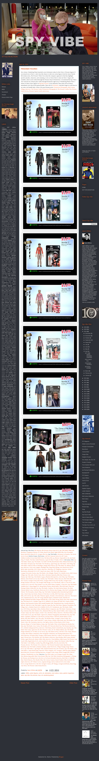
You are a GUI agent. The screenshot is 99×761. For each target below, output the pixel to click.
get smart (13, 260)
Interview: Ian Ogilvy (43, 622)
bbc (10, 162)
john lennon (5, 302)
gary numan (9, 252)
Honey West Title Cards (66, 599)
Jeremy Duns (85, 480)
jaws (3, 291)
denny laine (13, 214)
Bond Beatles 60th (57, 561)
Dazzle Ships (38, 592)
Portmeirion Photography (60, 87)
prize (10, 403)
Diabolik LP (34, 616)
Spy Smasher (67, 628)
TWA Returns (35, 637)
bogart (8, 169)
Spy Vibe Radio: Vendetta (46, 588)
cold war (8, 190)
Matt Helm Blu (68, 578)
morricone (10, 361)
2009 (85, 409)
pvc (2, 405)
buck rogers (12, 175)
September (88, 340)
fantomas (13, 238)
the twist (8, 473)
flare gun (14, 244)
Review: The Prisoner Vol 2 (33, 645)
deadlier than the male (10, 211)
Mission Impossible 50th (30, 656)
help (7, 269)
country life (4, 198)
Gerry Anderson (86, 467)
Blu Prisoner (45, 550)
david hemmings (9, 208)
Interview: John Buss (47, 569)
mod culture (55, 673)
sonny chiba (9, 438)
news (60, 673)
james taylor (7, 287)
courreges (9, 198)
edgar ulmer (6, 229)
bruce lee (8, 174)
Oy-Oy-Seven (41, 631)
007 (8, 127)
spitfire (14, 444)
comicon (3, 195)
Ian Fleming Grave (33, 658)
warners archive (12, 493)
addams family (12, 143)
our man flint (10, 379)
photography (5, 396)
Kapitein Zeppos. (86, 488)
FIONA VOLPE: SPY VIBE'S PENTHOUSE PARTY (94, 716)
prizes (14, 403)
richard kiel (4, 414)
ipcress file (13, 278)
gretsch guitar (5, 267)
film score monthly (8, 244)
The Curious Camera (49, 660)
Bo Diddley (32, 643)
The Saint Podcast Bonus (60, 588)
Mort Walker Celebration (32, 633)
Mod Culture (85, 498)
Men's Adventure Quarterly (49, 575)
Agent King (54, 563)
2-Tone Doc (64, 584)
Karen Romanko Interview (54, 658)
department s (5, 215)
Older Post (73, 683)
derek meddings (12, 215)
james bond (7, 286)
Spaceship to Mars (35, 609)
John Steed (5, 136)
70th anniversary (12, 129)
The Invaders (43, 626)
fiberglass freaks (5, 243)
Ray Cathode (41, 578)
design (4, 217)
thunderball (4, 476)
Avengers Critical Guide (61, 618)
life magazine (12, 321)
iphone (3, 280)
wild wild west (12, 497)
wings (8, 500)
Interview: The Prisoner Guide (33, 89)
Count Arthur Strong (53, 599)
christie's (14, 186)
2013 (85, 400)
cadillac (6, 178)
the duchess (13, 466)
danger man (9, 202)
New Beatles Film (38, 660)
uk (42, 675)
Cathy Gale (5, 131)
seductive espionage (7, 431)
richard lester (12, 414)
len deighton (5, 318)
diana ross (10, 218)
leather (10, 317)
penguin (14, 388)
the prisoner (33, 675)
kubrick (3, 314)
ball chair (8, 159)
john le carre (12, 301)
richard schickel (12, 415)
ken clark (7, 310)
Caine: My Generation (31, 622)
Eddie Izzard (63, 639)
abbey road (11, 141)
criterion (10, 200)
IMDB (3, 89)
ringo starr (4, 416)
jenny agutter (5, 294)
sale (3, 426)
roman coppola (5, 423)
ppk (15, 401)
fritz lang (13, 250)
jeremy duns (12, 294)
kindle (6, 312)
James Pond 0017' (39, 620)
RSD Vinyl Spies (59, 594)
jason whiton (12, 290)
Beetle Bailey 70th (57, 586)
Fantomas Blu (27, 611)
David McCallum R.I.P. (30, 554)
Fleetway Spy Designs (56, 590)
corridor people (12, 196)
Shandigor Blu (44, 567)
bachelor (4, 158)
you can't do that (10, 503)
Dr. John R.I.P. (28, 605)
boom (12, 169)
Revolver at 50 (43, 658)
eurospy (14, 236)
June (86, 346)
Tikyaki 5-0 (57, 573)
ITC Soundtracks (54, 607)
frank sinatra (12, 247)
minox (14, 353)
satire (14, 426)
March (87, 371)
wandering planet (49, 675)
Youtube (4, 94)
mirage (8, 354)
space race (13, 441)
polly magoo (5, 400)
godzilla (9, 264)
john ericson (7, 299)
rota (10, 423)
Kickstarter (55, 85)
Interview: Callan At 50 (58, 635)
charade (3, 185)
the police (14, 469)
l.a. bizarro (13, 314)
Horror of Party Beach (56, 622)
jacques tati (8, 284)
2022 (85, 380)
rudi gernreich (12, 425)
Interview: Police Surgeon (46, 650)
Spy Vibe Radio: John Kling (65, 563)
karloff (7, 309)
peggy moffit (8, 388)
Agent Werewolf (29, 639)
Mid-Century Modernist (88, 496)
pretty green (5, 403)
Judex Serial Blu (28, 569)
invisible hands (6, 278)
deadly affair (4, 212)
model (3, 357)
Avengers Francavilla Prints (35, 580)
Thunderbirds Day (59, 603)
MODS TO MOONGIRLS (94, 585)
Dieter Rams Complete (54, 584)
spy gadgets (9, 445)
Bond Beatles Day (64, 614)
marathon (11, 335)
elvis (13, 233)
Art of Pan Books (55, 582)
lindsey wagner (12, 323)
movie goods (9, 362)
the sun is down (10, 472)
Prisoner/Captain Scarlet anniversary (39, 91)
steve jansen (4, 452)
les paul (12, 318)
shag (15, 432)
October (87, 337)
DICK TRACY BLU (88, 360)
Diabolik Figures (48, 597)
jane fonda (4, 289)
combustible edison (6, 192)
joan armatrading (5, 298)
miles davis (9, 353)
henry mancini (12, 269)
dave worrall (9, 206)
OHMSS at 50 (49, 601)
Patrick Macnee (9, 139)
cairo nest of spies (12, 178)
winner (11, 500)
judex (14, 305)
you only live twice (9, 503)
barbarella (13, 159)
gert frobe (4, 260)
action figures (34, 673)
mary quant (8, 341)
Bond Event (47, 552)
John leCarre (85, 485)
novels (11, 372)
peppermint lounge (5, 389)
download (4, 222)
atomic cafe (13, 154)
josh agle (10, 305)
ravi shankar (12, 407)
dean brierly (10, 212)
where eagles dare (6, 496)
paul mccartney (8, 386)
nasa (3, 368)
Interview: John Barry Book (64, 612)
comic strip (8, 193)
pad (7, 382)
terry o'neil (13, 461)
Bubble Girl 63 (45, 607)
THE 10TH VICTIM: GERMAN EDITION (93, 698)
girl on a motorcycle (10, 263)
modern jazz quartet (11, 357)
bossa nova (7, 170)
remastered (9, 409)
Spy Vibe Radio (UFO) (52, 631)
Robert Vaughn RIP (64, 652)
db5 (3, 211)
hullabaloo (13, 274)
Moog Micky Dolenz (45, 586)
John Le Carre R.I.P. (66, 582)
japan (14, 289)
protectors (4, 404)
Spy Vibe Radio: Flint (51, 624)
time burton (10, 477)
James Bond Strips (34, 650)
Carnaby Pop (38, 643)
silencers (4, 436)
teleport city (10, 460)
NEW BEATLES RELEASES (94, 732)
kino (11, 312)
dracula (14, 225)
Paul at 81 (58, 556)
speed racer (13, 442)
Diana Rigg (6, 132)
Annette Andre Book (57, 620)
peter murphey (9, 393)
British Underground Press (31, 628)
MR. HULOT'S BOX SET (93, 633)
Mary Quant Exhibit (59, 611)
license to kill (5, 321)
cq (12, 198)
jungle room (10, 306)
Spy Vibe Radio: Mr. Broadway (41, 563)
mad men (7, 329)
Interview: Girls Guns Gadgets (32, 567)
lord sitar (7, 325)
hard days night (9, 268)
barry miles (9, 160)
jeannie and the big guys (10, 293)
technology (4, 460)
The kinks (13, 140)
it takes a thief (9, 280)
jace (12, 282)
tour (15, 478)
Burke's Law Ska (42, 584)
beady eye (13, 162)
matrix (3, 342)
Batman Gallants (41, 647)
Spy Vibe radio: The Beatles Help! (45, 618)
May (86, 349)
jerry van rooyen (12, 295)
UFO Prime (27, 609)
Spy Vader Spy (29, 577)
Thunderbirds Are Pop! (32, 654)
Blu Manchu (38, 550)
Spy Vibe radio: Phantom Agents (40, 596)
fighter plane (11, 243)
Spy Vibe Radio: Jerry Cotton (32, 626)
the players (9, 469)
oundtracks (4, 379)
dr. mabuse (4, 225)
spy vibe (27, 675)
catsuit (6, 183)
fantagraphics (5, 238)
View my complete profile (88, 302)
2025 (85, 329)
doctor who (13, 219)
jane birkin (13, 287)
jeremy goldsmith (5, 295)
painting (11, 382)
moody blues (13, 359)
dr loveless (12, 222)
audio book (9, 155)
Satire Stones (48, 620)
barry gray (4, 160)
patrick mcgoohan (68, 673)
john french (13, 299)
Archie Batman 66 (62, 624)
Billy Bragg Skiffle (48, 643)
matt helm (7, 342)
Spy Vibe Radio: (36, 605)
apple (14, 151)
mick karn (6, 350)
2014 (85, 398)
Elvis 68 (56, 643)
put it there (13, 404)
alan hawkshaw (8, 145)
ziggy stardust (11, 506)
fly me (3, 246)
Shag (83, 509)
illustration (5, 277)
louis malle (13, 327)
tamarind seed (12, 459)
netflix (14, 368)
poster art (11, 401)
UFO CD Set (27, 596)
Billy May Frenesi (62, 575)
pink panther (9, 397)
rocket (7, 420)
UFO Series (85, 535)
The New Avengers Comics (43, 664)
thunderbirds (11, 476)
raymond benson (6, 408)
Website (4, 86)
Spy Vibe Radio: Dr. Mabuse (63, 565)
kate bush (11, 309)
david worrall (13, 210)
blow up (7, 167)
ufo (13, 481)
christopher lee (6, 187)
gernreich (4, 258)
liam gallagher (12, 320)
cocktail (3, 190)
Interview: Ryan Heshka (56, 637)
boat (6, 169)
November (88, 335)
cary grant (8, 181)
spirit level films (9, 444)
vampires (12, 484)
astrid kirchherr (5, 154)
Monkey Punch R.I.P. (35, 607)
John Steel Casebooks (68, 590)
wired (15, 500)
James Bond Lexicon (31, 578)
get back (8, 260)
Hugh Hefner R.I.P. (33, 641)
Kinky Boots (12, 136)
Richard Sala (85, 506)
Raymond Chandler (6, 140)
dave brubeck (5, 204)
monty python (5, 359)
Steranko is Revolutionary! (57, 596)
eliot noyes (9, 233)
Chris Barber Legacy (39, 577)
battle (8, 162)
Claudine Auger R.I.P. (39, 601)
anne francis (5, 149)
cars (5, 181)
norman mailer (5, 372)
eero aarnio (10, 230)
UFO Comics (37, 569)
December (88, 333)
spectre (9, 442)
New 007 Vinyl (33, 584)
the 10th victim (10, 463)
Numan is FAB (42, 594)
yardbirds (4, 501)
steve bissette (12, 450)
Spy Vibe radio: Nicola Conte (33, 575)
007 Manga (55, 664)
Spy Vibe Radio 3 (29, 648)
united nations (5, 483)
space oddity (7, 441)
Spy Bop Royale (86, 512)
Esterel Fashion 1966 (61, 660)
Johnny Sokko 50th (40, 639)
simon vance (9, 436)
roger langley (13, 420)
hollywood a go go (7, 272)
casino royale (5, 182)
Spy (73, 628)
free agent (7, 250)
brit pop (11, 173)
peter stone (8, 394)
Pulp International (86, 504)
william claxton (6, 499)
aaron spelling (5, 141)
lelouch (14, 317)
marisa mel (7, 338)
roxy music (13, 423)
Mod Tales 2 (65, 658)
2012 (85, 402)
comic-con (13, 193)
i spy (6, 275)
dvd (13, 226)
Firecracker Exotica (31, 573)
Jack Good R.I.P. (43, 641)
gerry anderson (11, 259)
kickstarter (48, 673)
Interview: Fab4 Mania (45, 628)
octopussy (10, 373)
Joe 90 (84, 483)
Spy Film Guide (49, 654)
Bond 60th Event (39, 558)
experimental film (9, 237)
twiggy (3, 481)
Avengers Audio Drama (44, 635)
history (14, 271)
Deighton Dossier (86, 457)
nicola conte (13, 370)
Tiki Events (41, 556)
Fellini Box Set (34, 588)
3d (7, 129)
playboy (9, 399)
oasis (14, 372)
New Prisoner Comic (45, 629)
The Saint (84, 530)
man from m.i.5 (12, 331)
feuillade (14, 241)
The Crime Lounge (87, 522)
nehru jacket (8, 368)
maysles (5, 345)
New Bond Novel (65, 567)
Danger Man (85, 454)
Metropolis (13, 137)
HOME (84, 187)
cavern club (13, 183)
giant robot (4, 261)
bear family (4, 163)
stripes (3, 453)
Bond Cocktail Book (57, 628)
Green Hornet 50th (43, 656)
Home (49, 683)
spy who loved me (7, 449)
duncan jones (9, 226)
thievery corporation (11, 474)
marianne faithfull (8, 336)
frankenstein (4, 248)
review (10, 411)
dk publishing (7, 219)
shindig (14, 435)
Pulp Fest (84, 501)
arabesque (4, 152)
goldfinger (4, 265)
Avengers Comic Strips (52, 652)
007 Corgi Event (41, 571)
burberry (3, 177)
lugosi (3, 329)
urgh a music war (12, 483)
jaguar (14, 284)
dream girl (4, 226)
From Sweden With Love (88, 464)
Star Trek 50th (52, 656)
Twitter (93, 150)
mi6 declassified (6, 347)
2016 (85, 393)
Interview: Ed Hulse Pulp (31, 635)
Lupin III (43, 605)
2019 (85, 387)
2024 (85, 331)
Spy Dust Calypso (34, 612)
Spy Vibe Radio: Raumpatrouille (51, 592)
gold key (14, 264)
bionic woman (8, 166)
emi (15, 233)
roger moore (5, 422)
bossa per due (13, 170)
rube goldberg (5, 425)
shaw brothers (6, 434)
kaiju (10, 308)
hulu (3, 275)
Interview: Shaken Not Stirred (57, 641)
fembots (6, 241)
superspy (4, 456)
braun (7, 171)
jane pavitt (9, 289)
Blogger (61, 757)
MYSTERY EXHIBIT (88, 367)
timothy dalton (9, 478)
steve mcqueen (12, 452)
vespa (7, 487)
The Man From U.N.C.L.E (88, 525)
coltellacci (14, 190)
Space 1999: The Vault (53, 571)
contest (9, 195)
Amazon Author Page (7, 97)
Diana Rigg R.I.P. (34, 586)
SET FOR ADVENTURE (88, 190)
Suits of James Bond (87, 517)
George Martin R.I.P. (30, 664)
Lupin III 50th (49, 560)
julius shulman (5, 306)
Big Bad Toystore (44, 83)
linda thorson (5, 323)
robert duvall (8, 418)
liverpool (4, 324)
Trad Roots (36, 590)
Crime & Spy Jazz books (30, 594)
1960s (27, 673)
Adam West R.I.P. (51, 647)
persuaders (6, 390)
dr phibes (8, 224)
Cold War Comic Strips (65, 631)
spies (22, 675)
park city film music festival (10, 383)
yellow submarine (11, 501)
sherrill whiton (9, 435)
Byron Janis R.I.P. (54, 550)
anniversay (13, 149)
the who (12, 473)
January (87, 375)
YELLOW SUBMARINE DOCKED (94, 650)
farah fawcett (4, 240)
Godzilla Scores (65, 573)
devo (6, 218)
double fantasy (12, 221)
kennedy (11, 310)
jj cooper (14, 297)
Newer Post (25, 683)
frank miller (4, 247)
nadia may (4, 366)
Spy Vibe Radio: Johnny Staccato (54, 578)
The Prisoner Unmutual (88, 527)
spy (3, 445)
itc (43, 673)
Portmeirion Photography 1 (64, 656)
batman (14, 160)
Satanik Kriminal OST (50, 648)
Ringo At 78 (29, 624)
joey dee (11, 298)
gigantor (10, 261)
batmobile (4, 162)
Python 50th (37, 603)
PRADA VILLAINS (93, 599)
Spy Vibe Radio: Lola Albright (45, 573)
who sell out (5, 497)
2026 (85, 327)
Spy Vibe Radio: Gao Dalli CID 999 (41, 561)
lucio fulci (14, 328)
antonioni (4, 151)
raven (7, 407)
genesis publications (11, 254)
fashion (10, 240)
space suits (4, 442)
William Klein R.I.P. (68, 561)
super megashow (11, 454)
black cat (14, 166)
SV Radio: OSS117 (58, 560)
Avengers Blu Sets (43, 554)
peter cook (10, 392)
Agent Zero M (35, 629)
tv (13, 480)
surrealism (13, 456)
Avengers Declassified (87, 446)
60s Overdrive (60, 648)
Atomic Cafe (43, 612)
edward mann (5, 230)
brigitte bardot (5, 173)
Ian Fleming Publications (88, 470)
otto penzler (13, 377)
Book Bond (85, 449)
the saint (11, 470)
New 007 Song (39, 597)
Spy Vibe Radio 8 (44, 637)
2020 (85, 384)
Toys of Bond (85, 532)
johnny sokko (5, 305)
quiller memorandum (10, 405)
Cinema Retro (12, 131)
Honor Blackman (11, 134)
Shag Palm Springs (54, 567)
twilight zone (8, 481)
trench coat (4, 480)
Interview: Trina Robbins (52, 639)
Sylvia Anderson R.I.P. (57, 662)
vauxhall (10, 485)
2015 (85, 396)
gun (10, 267)
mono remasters (12, 358)
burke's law (7, 177)
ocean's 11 (4, 373)
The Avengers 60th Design (43, 582)
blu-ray (12, 167)
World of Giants (33, 556)
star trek (7, 450)
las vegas (7, 317)
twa (15, 480)
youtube (11, 504)
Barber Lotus (29, 590)
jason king (5, 290)
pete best (11, 390)
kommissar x (13, 313)
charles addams (9, 185)
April (86, 351)
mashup (14, 341)
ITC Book (40, 552)
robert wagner (9, 419)
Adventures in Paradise (63, 554)
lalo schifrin (6, 316)
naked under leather (11, 366)
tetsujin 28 (4, 463)
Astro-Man (62, 577)
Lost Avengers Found (60, 654)
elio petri (4, 233)
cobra (14, 189)
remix (14, 409)
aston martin (12, 152)
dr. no (10, 225)
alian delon (10, 147)
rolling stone (13, 422)
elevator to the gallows (11, 232)
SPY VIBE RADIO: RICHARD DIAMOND (88, 355)
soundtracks (8, 439)
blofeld (3, 167)
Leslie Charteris (86, 491)
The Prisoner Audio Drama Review (36, 665)
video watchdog (8, 489)
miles (5, 353)
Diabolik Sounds (57, 597)
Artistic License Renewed (88, 444)
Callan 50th (68, 641)
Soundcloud (5, 92)
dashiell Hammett (11, 203)
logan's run (10, 324)
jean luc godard (10, 291)
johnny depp (6, 304)
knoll (8, 313)
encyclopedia (4, 234)
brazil (10, 171)
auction (3, 155)
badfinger (9, 158)
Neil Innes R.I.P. (28, 601)
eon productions (12, 234)
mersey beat (13, 346)
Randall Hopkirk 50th (47, 603)
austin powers (12, 156)
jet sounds (4, 297)
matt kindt (11, 342)
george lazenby (12, 257)
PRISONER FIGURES (88, 363)
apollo (9, 151)
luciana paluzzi (9, 328)
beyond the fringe (10, 164)
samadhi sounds (8, 426)
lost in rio (12, 325)
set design (10, 432)
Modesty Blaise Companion (48, 609)
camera (3, 179)
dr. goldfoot (13, 224)
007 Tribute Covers (36, 662)
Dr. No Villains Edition (58, 629)
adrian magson (5, 144)
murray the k (4, 365)
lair (2, 316)
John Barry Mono (52, 612)
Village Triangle (61, 647)
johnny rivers (13, 304)
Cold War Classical (50, 556)
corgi (15, 195)
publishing (9, 404)
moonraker (4, 361)
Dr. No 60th (34, 631)
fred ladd (10, 248)
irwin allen (12, 280)
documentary (5, 221)
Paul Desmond (30, 603)
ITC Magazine (57, 569)
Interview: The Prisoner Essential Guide (52, 645)
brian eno (13, 171)
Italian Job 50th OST (59, 601)
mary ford (11, 339)
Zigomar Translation (67, 605)
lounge (3, 328)
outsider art (9, 380)
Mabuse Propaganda (53, 614)
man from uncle (6, 332)
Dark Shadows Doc (37, 611)
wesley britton (12, 495)
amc (7, 148)
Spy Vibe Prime (57, 605)
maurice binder (9, 343)
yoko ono (4, 503)
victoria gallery (9, 488)
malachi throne (5, 331)
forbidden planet (9, 246)
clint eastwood (8, 189)
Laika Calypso (69, 611)
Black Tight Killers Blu (57, 552)
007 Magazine (85, 441)
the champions (5, 466)
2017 (85, 391)
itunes (9, 282)
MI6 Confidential (86, 493)
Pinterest (86, 152)
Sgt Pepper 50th (39, 648)
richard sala (5, 415)
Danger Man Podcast (49, 565)
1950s (14, 127)
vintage (6, 491)
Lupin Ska (50, 605)
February (87, 373)
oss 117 (8, 377)
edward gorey (13, 229)
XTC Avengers (58, 650)
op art (11, 376)
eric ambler (5, 236)
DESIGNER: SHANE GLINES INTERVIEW (94, 616)
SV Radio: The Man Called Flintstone (34, 560)
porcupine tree (5, 401)
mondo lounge (5, 358)
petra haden (13, 394)
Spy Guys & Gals (86, 514)
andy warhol (12, 148)
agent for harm (11, 144)
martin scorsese (5, 339)
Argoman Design (46, 662)
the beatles (12, 464)
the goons (4, 467)
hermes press (6, 271)
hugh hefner (8, 274)
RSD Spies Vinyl (67, 586)
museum (9, 365)
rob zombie (10, 416)
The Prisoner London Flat (64, 89)
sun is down (8, 453)
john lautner (5, 301)
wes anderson (5, 495)
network (4, 369)
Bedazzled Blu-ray (48, 611)
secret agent (11, 430)
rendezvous (4, 411)
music (14, 365)
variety (7, 485)
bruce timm (13, 174)
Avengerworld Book (63, 664)
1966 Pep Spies (66, 650)
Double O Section (86, 462)
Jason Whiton (88, 243)
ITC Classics (85, 475)
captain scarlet (10, 179)
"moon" (3, 127)
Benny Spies (30, 620)
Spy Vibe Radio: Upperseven (39, 614)
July (86, 344)
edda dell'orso (7, 228)
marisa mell (13, 338)
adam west (6, 143)
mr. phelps (8, 363)
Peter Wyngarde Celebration (47, 633)
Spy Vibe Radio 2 (69, 648)
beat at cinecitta (10, 163)
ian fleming (12, 275)
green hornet (12, 265)
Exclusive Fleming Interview (37, 652)
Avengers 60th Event (49, 580)
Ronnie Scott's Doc (30, 582)
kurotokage (8, 314)
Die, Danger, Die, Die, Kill (88, 459)
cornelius (4, 196)
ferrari (9, 241)
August (87, 342)
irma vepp (7, 280)
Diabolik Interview (29, 597)
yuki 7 (6, 506)
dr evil (7, 222)
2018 (85, 389)
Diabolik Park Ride (30, 599)
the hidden (10, 467)
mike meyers (9, 351)
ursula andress (5, 484)
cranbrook (10, 199)
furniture (4, 252)
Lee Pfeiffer (5, 137)
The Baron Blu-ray (49, 558)
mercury (8, 346)
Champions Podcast (32, 552)
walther (7, 493)
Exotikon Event (29, 558)
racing (3, 407)
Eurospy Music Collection (52, 616)
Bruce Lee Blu (50, 594)
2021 (85, 382)
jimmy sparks (9, 297)
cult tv (40, 673)
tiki (15, 476)
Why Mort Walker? (30, 618)
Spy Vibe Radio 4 (32, 647)
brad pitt (3, 171)
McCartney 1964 (68, 560)
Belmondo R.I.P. (32, 571)
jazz (5, 291)
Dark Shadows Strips (39, 624)
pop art (14, 400)
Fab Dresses (41, 616)
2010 (85, 407)
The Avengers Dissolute (88, 519)
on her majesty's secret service (9, 376)
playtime (14, 399)
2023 (85, 378)
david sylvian (7, 210)
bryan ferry (5, 175)
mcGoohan (10, 345)
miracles (3, 354)
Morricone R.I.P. (44, 590)
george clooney (6, 255)
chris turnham (8, 186)
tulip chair (10, 480)
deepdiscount (7, 214)
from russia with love (9, 251)
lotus (8, 327)
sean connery (7, 428)
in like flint (10, 277)
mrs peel (13, 363)
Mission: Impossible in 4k (62, 558)
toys (39, 675)
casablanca (13, 181)
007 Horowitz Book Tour (55, 626)
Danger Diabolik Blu (42, 599)
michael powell (8, 349)
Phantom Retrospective (52, 577)
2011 (85, 404)
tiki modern (4, 477)
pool (10, 400)
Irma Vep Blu (59, 580)
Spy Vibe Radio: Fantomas (64, 609)
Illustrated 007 (85, 472)
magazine (13, 329)
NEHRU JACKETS (93, 665)
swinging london (7, 457)
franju (14, 246)
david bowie (9, 207)
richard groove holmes (11, 412)
